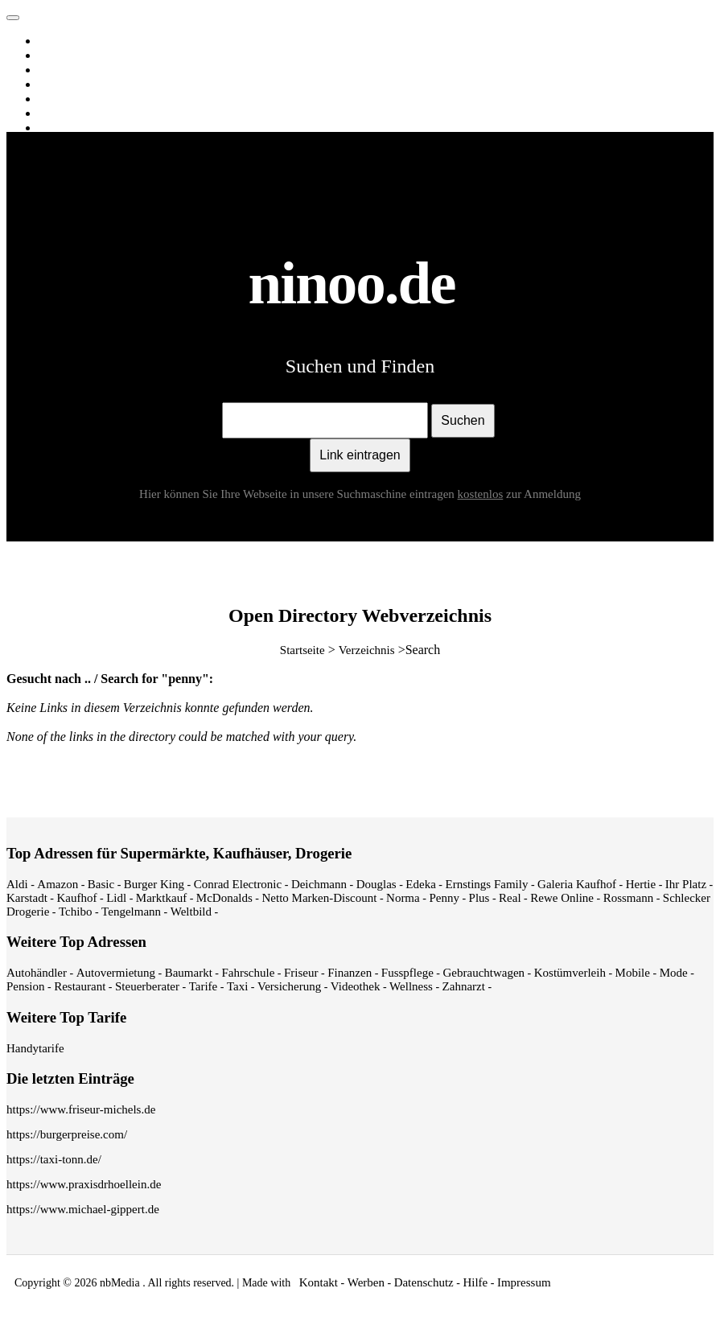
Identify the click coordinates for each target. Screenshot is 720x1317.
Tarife (203, 986)
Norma (403, 897)
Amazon (57, 884)
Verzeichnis (367, 650)
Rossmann (628, 897)
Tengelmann (131, 911)
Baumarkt (188, 972)
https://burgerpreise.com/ (66, 1134)
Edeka (420, 884)
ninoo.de (47, 13)
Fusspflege (407, 972)
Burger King (154, 884)
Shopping (65, 113)
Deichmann (319, 884)
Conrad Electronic (238, 884)
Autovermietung (115, 972)
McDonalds (224, 897)
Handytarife (35, 1048)
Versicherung (289, 986)
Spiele (57, 127)
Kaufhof (77, 897)
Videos (58, 70)
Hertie (641, 884)
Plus (479, 897)
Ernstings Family (487, 884)
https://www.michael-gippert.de (82, 1209)
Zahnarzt (463, 986)
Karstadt (26, 897)
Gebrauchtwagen (483, 972)
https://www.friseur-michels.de (80, 1109)
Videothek (356, 986)
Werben (366, 1282)
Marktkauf (161, 897)
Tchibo (75, 911)
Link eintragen (360, 455)
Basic (101, 884)
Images (59, 55)
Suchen (462, 420)
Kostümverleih (570, 972)
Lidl (116, 897)
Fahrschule (247, 972)
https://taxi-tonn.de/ (53, 1159)
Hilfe (475, 1282)
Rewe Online (562, 897)
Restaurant (79, 986)
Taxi (237, 986)
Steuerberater (147, 986)
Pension (25, 986)
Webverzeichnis (80, 99)
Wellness (411, 986)
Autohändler (36, 972)
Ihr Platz (685, 884)
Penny (444, 897)
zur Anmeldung (543, 494)
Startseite (302, 650)
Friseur (301, 972)
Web (52, 41)
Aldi (17, 884)
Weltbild (191, 911)
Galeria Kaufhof (576, 884)
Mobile (632, 972)
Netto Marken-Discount (318, 897)
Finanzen (349, 972)
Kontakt (318, 1282)
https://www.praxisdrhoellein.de (83, 1184)
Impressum (524, 1282)
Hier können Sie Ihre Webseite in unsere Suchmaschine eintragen (322, 494)
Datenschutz (424, 1282)
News (55, 84)
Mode (674, 972)
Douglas (376, 884)
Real (510, 897)
